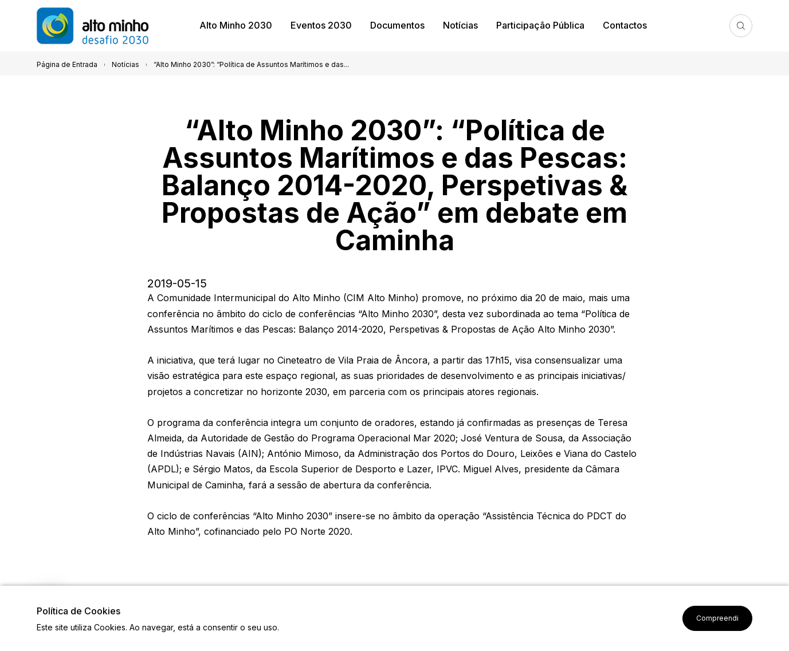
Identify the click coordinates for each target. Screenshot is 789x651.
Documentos (397, 25)
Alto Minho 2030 (235, 25)
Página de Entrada (67, 64)
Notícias (460, 25)
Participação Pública (540, 25)
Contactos (625, 25)
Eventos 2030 (321, 25)
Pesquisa (740, 25)
